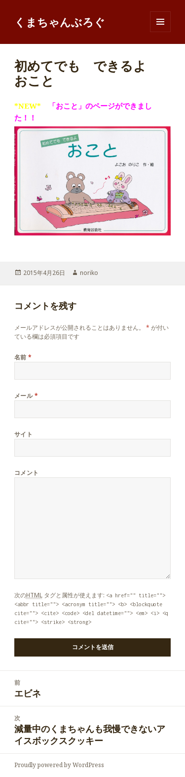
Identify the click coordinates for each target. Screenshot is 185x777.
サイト (23, 434)
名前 (23, 357)
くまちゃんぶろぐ (59, 21)
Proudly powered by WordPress (59, 765)
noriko (89, 273)
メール (26, 395)
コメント (26, 472)
